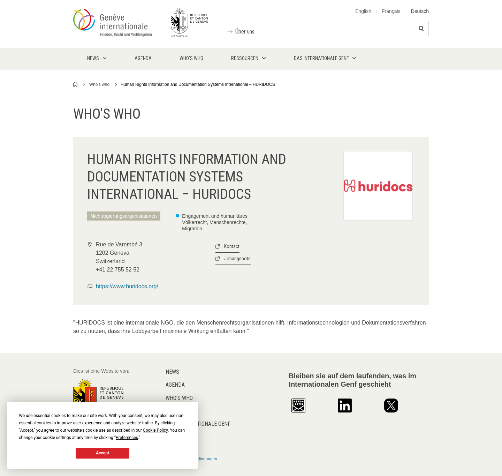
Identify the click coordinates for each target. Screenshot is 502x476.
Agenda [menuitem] (143, 58)
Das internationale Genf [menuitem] (321, 58)
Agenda (175, 384)
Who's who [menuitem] (191, 58)
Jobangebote (237, 258)
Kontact (231, 246)
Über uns (244, 31)
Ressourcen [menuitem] (244, 58)
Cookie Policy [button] (155, 430)
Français (391, 11)
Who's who (99, 84)
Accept (102, 453)
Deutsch (420, 11)
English (363, 11)
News (172, 372)
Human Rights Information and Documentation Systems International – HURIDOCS (198, 84)
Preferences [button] (127, 437)
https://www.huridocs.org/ (127, 286)
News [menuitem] (93, 58)
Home (75, 84)
